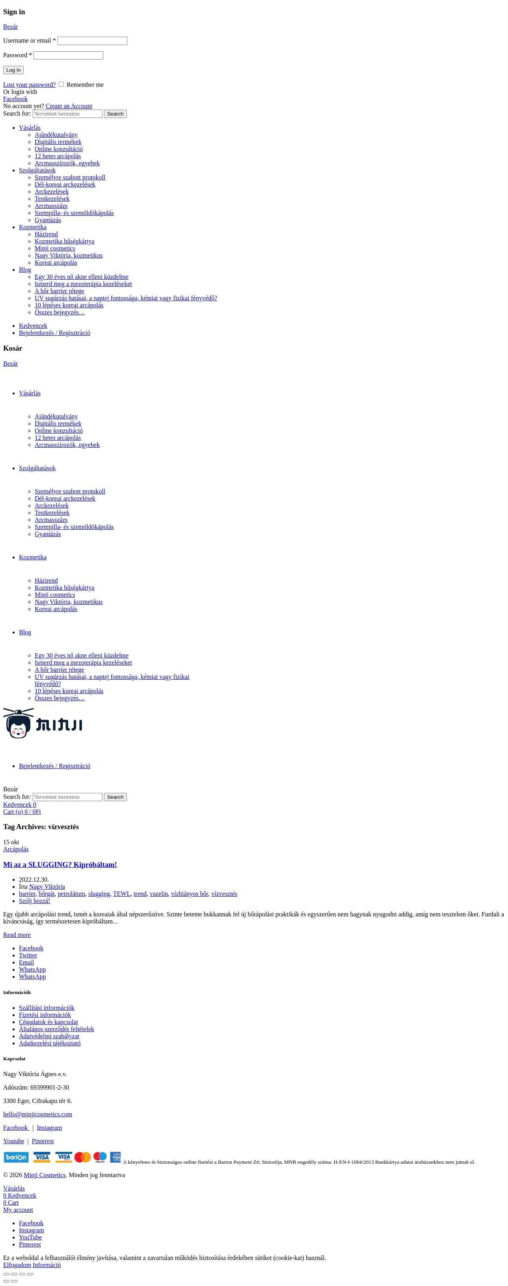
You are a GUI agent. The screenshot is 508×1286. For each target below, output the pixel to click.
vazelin (159, 893)
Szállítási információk (46, 1007)
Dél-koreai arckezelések (65, 184)
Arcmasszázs (51, 205)
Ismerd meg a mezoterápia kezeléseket (83, 283)
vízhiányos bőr (189, 893)
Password (17, 55)
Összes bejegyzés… (60, 312)
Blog (25, 269)
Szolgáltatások (37, 170)
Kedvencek (33, 325)
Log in (13, 70)
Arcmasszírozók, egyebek (67, 163)
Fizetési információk (45, 1014)
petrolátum (71, 893)
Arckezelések (52, 191)
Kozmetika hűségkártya (65, 241)
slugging (99, 893)
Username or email (29, 40)
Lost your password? (29, 84)
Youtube (13, 1141)
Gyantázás (48, 220)
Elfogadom (17, 1265)
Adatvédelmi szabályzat (49, 1036)
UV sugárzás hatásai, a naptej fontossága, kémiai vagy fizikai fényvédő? (126, 298)
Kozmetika (33, 227)
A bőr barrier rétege (59, 291)
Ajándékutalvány (56, 134)
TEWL (121, 893)
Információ (47, 1265)
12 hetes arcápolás (58, 156)
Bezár (10, 26)
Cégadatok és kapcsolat (48, 1022)
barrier (27, 893)
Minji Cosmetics (44, 1175)
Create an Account (69, 106)
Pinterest (43, 1141)
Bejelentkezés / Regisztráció (54, 332)
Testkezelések (52, 198)
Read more (17, 934)
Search (115, 114)
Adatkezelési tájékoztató (50, 1043)
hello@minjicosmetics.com (37, 1114)
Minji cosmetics (55, 248)
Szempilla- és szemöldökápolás (74, 212)
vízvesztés (224, 893)
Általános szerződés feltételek (56, 1029)
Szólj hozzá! (34, 900)
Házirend (46, 234)
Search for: (17, 113)
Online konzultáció (59, 149)
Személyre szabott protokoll (70, 177)
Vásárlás (30, 127)
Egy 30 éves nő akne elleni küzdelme (81, 276)
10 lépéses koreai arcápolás (69, 305)
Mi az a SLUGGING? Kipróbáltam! (60, 864)
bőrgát (47, 893)
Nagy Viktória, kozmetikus (69, 255)
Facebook (15, 98)
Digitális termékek (58, 141)
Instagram (49, 1127)
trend (140, 893)
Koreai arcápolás (56, 262)
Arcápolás (16, 849)
